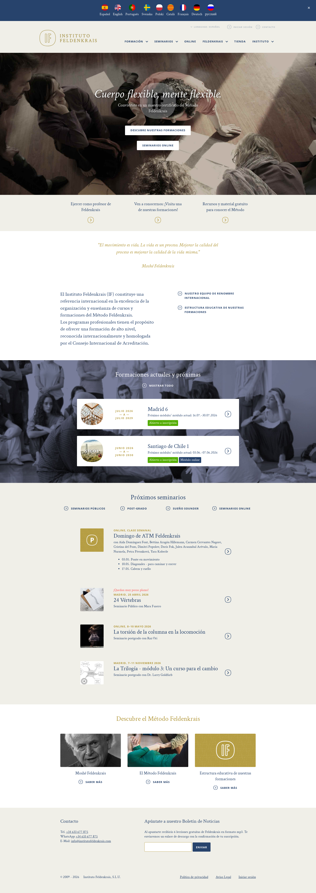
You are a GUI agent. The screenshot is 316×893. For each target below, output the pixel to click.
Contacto (269, 26)
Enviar (201, 847)
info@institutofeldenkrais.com (91, 841)
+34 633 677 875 (77, 832)
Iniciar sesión (243, 26)
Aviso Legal (223, 877)
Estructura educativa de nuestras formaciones (214, 310)
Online (190, 41)
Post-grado (137, 508)
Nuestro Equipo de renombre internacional (209, 296)
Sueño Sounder (186, 508)
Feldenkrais (215, 41)
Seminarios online (157, 145)
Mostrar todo (161, 385)
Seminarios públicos (88, 508)
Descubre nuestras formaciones (157, 130)
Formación (136, 41)
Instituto (263, 41)
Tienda (240, 41)
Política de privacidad (194, 877)
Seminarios (166, 41)
